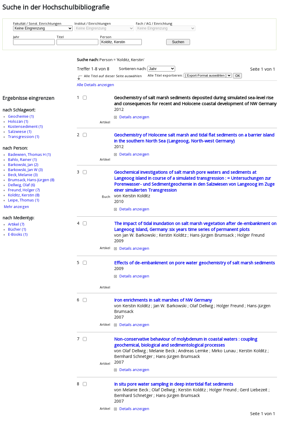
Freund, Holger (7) (24, 190)
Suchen (178, 42)
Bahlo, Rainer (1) (22, 159)
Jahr (16, 37)
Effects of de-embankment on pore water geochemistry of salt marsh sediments (194, 263)
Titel (60, 37)
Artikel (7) (16, 224)
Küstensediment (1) (25, 126)
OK (237, 75)
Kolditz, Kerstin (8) (23, 195)
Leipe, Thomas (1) (23, 200)
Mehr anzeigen (16, 206)
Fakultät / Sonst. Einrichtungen (37, 23)
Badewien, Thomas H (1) (29, 154)
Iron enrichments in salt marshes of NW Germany (163, 300)
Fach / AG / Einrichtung (154, 23)
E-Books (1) (17, 234)
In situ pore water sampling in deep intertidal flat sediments (173, 384)
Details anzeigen (134, 117)
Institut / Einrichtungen (92, 23)
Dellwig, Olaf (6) (21, 184)
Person (105, 37)
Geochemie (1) (21, 116)
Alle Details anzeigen (95, 84)
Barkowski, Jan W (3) (25, 169)
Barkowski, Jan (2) (23, 164)
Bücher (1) (17, 229)
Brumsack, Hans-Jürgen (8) (31, 179)
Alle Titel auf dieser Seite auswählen (113, 76)
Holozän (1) (18, 121)
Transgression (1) (23, 136)
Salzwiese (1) (19, 131)
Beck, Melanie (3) (23, 174)
